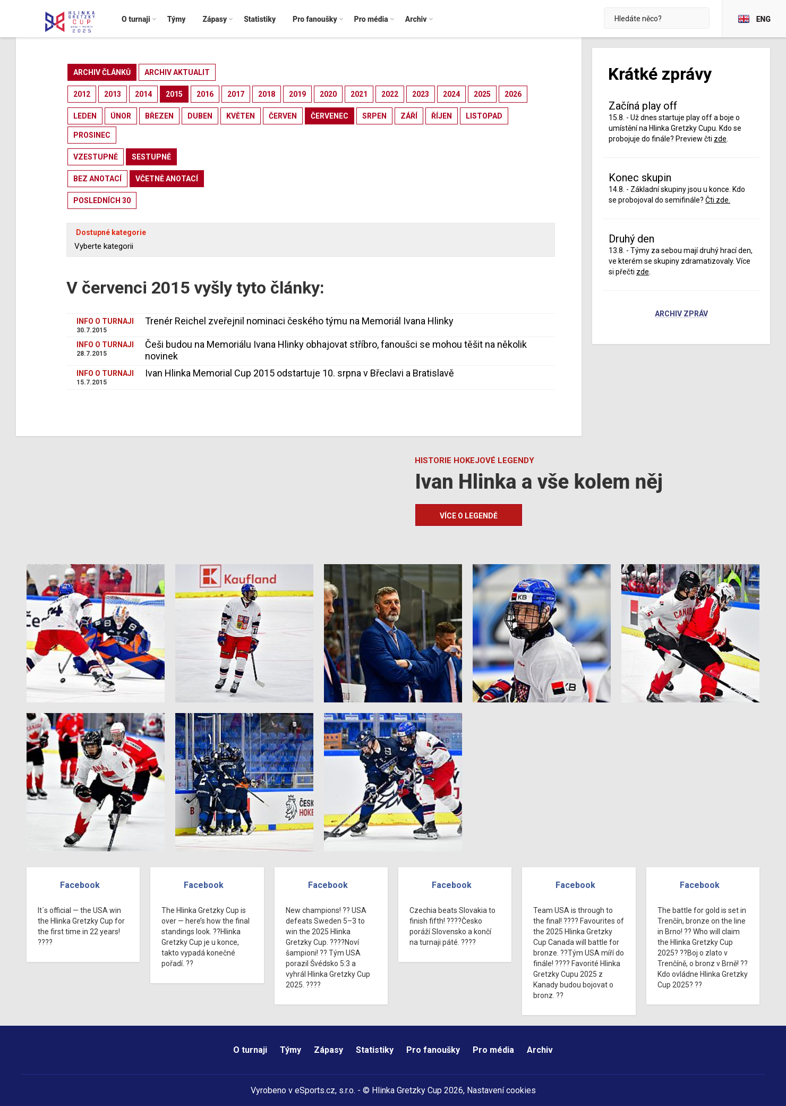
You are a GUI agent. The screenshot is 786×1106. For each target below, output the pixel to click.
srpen (374, 116)
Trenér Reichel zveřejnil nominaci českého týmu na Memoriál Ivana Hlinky (299, 320)
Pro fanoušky (433, 1050)
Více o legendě (469, 516)
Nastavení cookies (501, 1090)
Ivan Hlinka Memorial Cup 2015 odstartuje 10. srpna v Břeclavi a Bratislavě (299, 373)
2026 (513, 94)
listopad (484, 116)
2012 (81, 94)
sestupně (151, 157)
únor (120, 116)
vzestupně (95, 157)
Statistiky (375, 1050)
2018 (266, 94)
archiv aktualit (177, 72)
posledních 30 (102, 200)
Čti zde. (717, 200)
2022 (389, 94)
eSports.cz (315, 1090)
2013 (112, 94)
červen (283, 116)
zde (720, 139)
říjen (441, 116)
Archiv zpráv (681, 314)
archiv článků (102, 72)
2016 (204, 94)
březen (159, 116)
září (408, 116)
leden (85, 116)
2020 (328, 94)
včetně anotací (166, 178)
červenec (329, 116)
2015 (174, 94)
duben (199, 116)
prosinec (91, 135)
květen (240, 116)
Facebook (80, 885)
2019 (297, 94)
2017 (235, 94)
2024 (451, 94)
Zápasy (328, 1050)
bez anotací (97, 178)
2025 (482, 94)
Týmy (290, 1050)
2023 (420, 94)
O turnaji (250, 1050)
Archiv (540, 1050)
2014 (143, 94)
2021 (359, 94)
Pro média (493, 1050)
